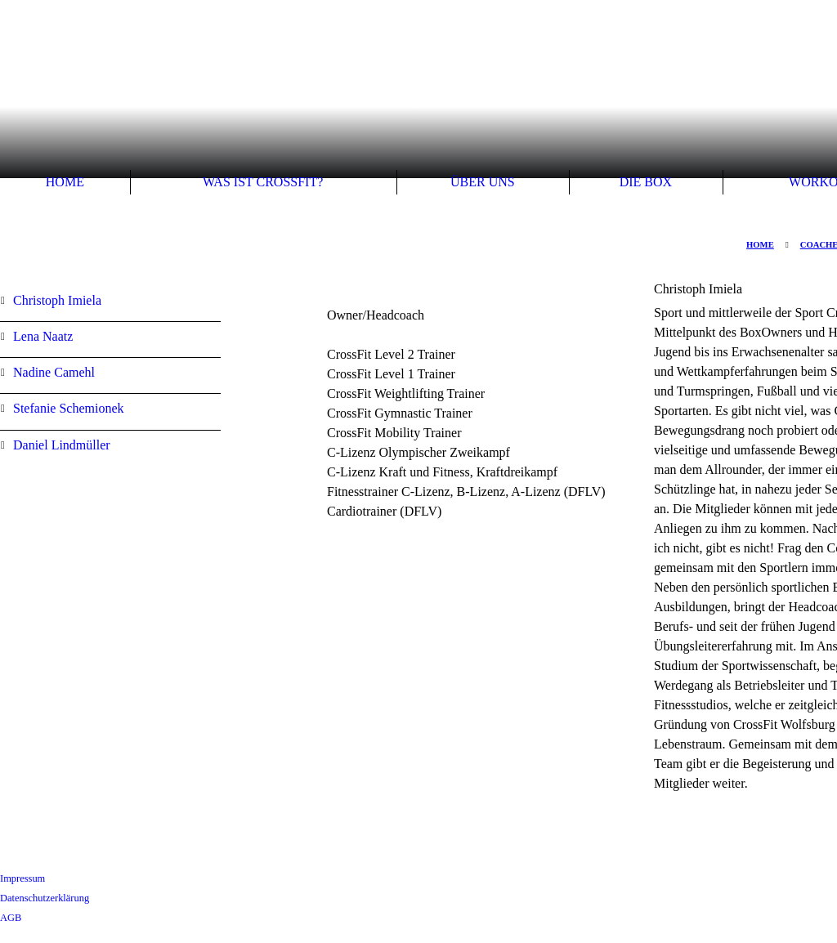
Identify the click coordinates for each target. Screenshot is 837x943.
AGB (10, 917)
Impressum (22, 878)
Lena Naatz (43, 336)
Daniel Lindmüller (61, 445)
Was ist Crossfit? (263, 182)
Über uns (482, 182)
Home (65, 182)
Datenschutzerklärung (44, 898)
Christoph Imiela (57, 300)
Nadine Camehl (54, 372)
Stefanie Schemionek (68, 408)
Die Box (646, 182)
